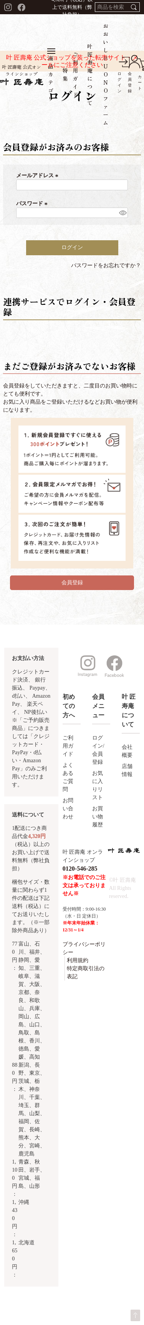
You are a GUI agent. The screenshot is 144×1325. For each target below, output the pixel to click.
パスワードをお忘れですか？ (106, 265)
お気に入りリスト (97, 785)
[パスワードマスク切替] (122, 213)
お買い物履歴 (97, 817)
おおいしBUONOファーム (106, 74)
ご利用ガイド (75, 74)
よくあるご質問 (68, 777)
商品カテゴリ (51, 75)
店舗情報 (127, 770)
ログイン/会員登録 (98, 750)
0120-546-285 (80, 868)
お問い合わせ (68, 809)
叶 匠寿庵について (90, 74)
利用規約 (77, 960)
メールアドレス (38, 175)
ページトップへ (135, 1315)
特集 (65, 74)
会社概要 (127, 751)
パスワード (33, 203)
